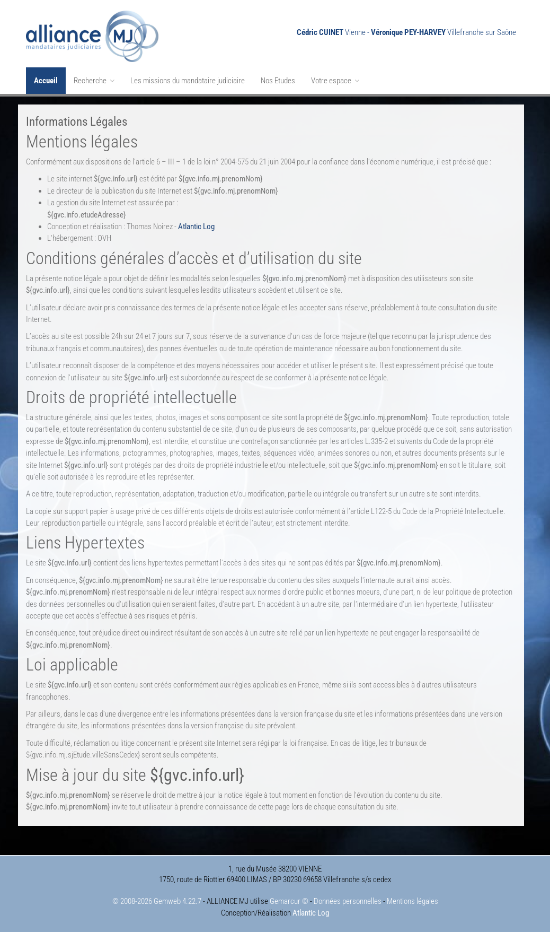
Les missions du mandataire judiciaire (187, 80)
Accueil (46, 80)
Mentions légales (412, 901)
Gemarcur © (289, 901)
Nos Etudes (278, 80)
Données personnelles (348, 901)
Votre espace (335, 80)
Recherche (94, 80)
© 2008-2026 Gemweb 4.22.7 (156, 901)
